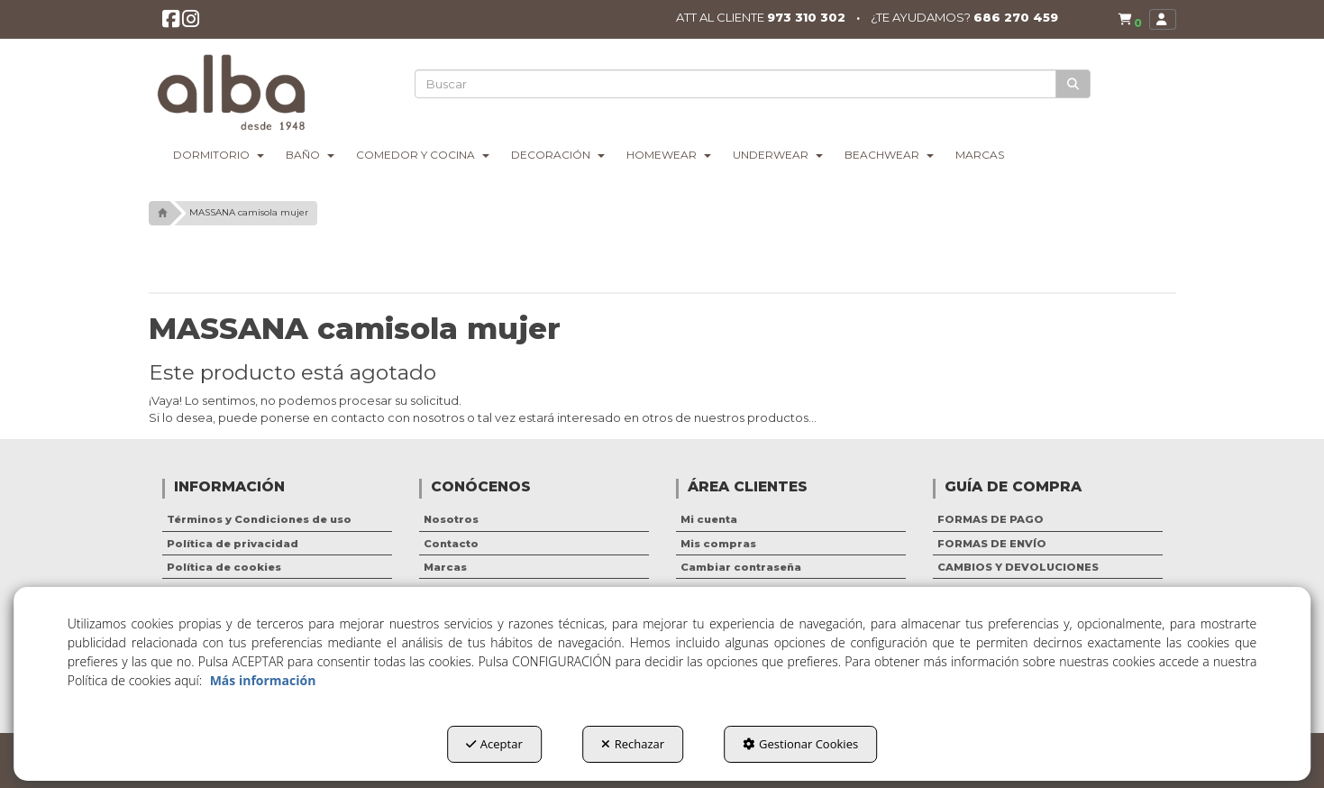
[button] (171, 24)
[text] (736, 83)
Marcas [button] (445, 567)
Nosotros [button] (451, 519)
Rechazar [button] (632, 744)
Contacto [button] (451, 543)
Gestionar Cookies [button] (800, 744)
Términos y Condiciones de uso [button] (259, 519)
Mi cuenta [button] (708, 519)
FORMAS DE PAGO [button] (990, 519)
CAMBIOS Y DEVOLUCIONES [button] (1018, 567)
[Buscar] (1073, 84)
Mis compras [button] (718, 543)
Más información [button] (263, 680)
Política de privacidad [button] (232, 543)
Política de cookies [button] (224, 567)
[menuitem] (1127, 20)
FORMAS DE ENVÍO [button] (991, 543)
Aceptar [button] (494, 744)
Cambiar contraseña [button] (740, 567)
